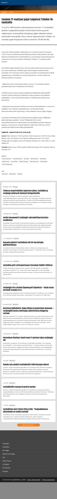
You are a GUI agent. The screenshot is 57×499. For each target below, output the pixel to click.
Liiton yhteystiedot (33, 480)
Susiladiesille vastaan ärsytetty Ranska (19, 387)
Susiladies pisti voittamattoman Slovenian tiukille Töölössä (27, 265)
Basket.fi (4, 12)
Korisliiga (5, 450)
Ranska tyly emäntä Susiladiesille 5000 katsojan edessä (26, 364)
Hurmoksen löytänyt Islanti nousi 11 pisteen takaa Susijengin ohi (28, 339)
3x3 (3, 457)
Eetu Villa (26, 159)
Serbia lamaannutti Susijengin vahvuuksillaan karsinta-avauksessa (26, 219)
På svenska (6, 468)
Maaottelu (4, 174)
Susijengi (15, 187)
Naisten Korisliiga (8, 454)
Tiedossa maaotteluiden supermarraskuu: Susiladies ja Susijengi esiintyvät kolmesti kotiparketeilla (25, 192)
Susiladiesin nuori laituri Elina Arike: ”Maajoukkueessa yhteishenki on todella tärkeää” (25, 410)
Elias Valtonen (34, 159)
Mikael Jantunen (34, 161)
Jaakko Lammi (5, 161)
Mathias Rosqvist (23, 161)
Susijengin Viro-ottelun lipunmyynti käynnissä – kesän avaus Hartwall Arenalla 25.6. (28, 289)
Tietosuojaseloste (48, 480)
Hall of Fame (6, 461)
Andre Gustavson (6, 159)
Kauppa (5, 471)
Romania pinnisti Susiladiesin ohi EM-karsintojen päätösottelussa (23, 244)
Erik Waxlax (43, 159)
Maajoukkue (12, 174)
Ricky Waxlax (43, 161)
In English (5, 464)
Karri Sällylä (14, 161)
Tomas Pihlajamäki (7, 164)
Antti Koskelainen (17, 159)
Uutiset (11, 12)
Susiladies (16, 238)
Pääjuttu (20, 174)
